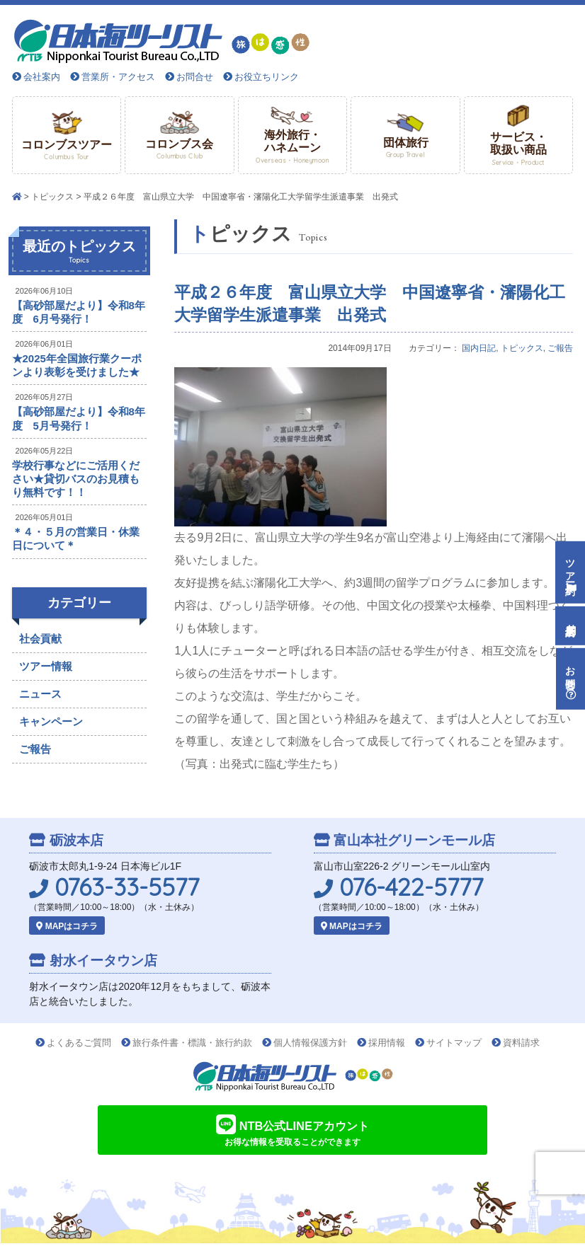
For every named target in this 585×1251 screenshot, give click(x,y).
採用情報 (386, 1042)
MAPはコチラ (67, 926)
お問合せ (194, 76)
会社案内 (41, 76)
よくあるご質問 (79, 1042)
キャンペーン (51, 721)
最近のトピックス (79, 251)
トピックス (52, 197)
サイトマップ (454, 1042)
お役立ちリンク (266, 76)
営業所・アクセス (118, 76)
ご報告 (560, 348)
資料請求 (521, 1042)
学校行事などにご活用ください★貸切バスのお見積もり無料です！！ (76, 478)
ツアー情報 (45, 666)
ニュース (40, 694)
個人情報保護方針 (310, 1042)
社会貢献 (40, 639)
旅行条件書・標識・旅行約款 (192, 1042)
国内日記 (479, 348)
